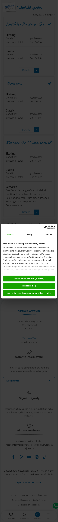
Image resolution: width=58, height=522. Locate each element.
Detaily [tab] (29, 234)
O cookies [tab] (47, 234)
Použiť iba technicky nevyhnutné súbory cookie (29, 293)
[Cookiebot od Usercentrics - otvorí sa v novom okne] (43, 227)
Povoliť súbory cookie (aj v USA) (29, 278)
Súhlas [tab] (10, 234)
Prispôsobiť (29, 286)
